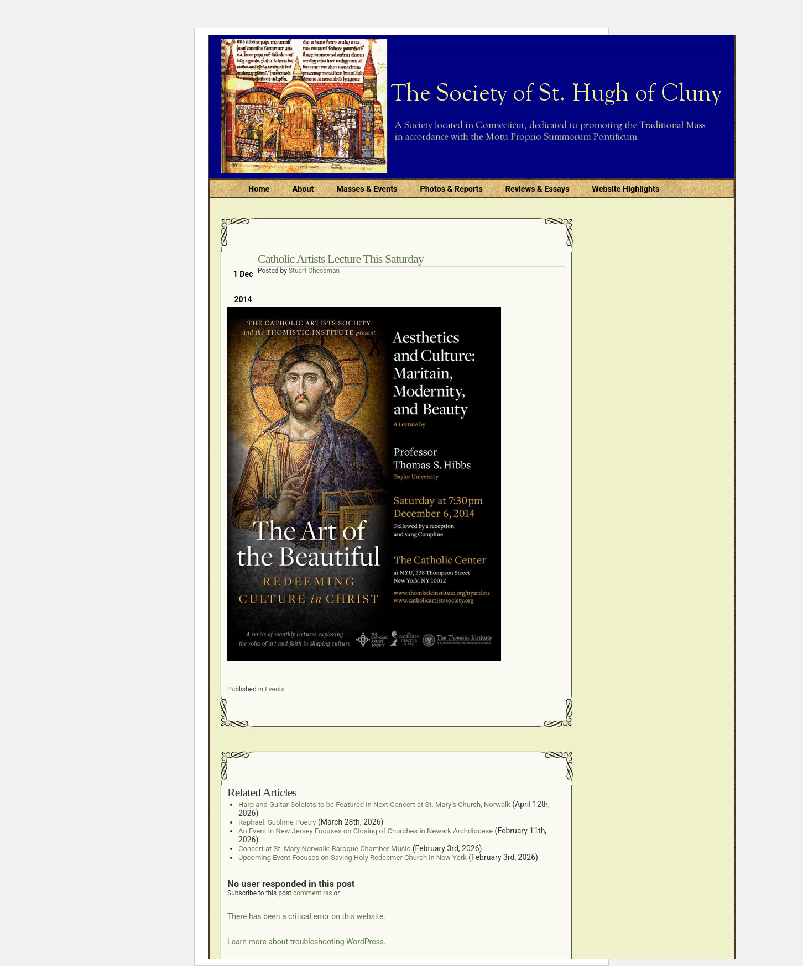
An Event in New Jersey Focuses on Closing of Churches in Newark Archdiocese (365, 831)
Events (275, 689)
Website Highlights (625, 189)
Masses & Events (366, 189)
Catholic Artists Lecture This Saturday (341, 259)
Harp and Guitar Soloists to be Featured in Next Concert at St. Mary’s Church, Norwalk (374, 804)
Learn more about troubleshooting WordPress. (306, 941)
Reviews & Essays (537, 189)
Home (259, 189)
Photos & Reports (451, 189)
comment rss (312, 893)
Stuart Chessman (314, 271)
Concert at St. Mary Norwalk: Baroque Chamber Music (324, 848)
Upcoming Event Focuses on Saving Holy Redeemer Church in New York (352, 857)
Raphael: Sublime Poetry (277, 822)
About (303, 189)
